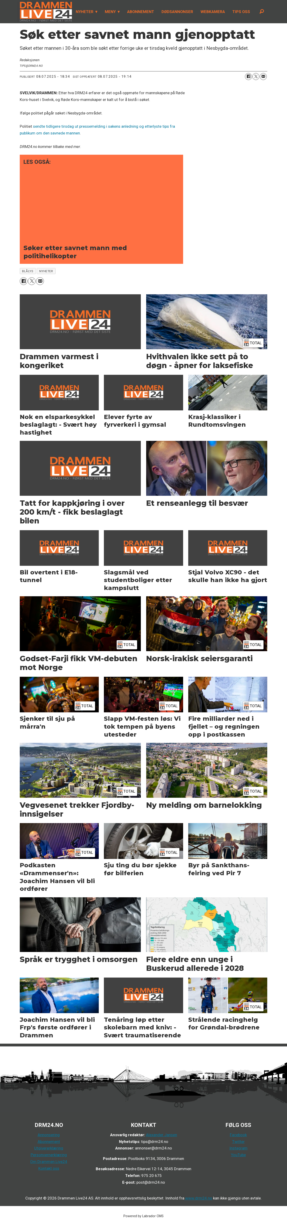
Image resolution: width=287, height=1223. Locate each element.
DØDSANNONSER (177, 11)
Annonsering (49, 1135)
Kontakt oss (48, 1168)
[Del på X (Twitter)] (255, 76)
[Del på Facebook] (248, 76)
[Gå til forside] (44, 11)
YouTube (238, 1155)
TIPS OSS (241, 11)
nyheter (46, 271)
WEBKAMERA (213, 11)
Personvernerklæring (49, 1155)
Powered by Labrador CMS (143, 1216)
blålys (27, 271)
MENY (110, 11)
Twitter (238, 1141)
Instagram (238, 1148)
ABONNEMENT (140, 11)
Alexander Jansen (161, 1135)
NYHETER (84, 11)
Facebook (238, 1135)
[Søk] (262, 11)
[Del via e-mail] (263, 76)
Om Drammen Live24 (48, 1161)
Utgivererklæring (48, 1148)
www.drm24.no (198, 1198)
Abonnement (49, 1141)
